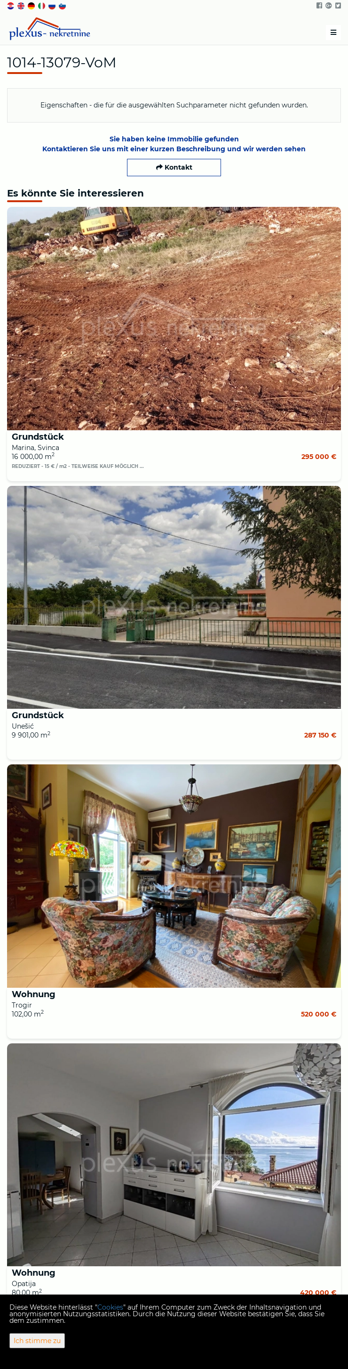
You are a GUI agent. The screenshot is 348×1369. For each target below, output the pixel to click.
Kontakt (174, 167)
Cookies (110, 1307)
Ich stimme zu (37, 1340)
